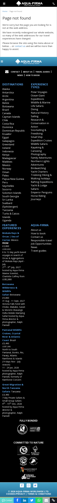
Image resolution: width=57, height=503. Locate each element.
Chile (5, 120)
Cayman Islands (11, 116)
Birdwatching (38, 168)
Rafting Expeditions (42, 182)
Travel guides (38, 250)
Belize (5, 103)
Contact (15, 72)
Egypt (5, 137)
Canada (6, 113)
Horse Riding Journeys (38, 197)
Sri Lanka (7, 199)
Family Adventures (41, 157)
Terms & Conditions (39, 493)
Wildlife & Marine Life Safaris (40, 104)
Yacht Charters (39, 171)
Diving (34, 109)
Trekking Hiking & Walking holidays (41, 176)
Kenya (5, 154)
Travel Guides (42, 72)
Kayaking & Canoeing (37, 149)
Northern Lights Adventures (40, 163)
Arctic (5, 96)
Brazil (5, 109)
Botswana (8, 106)
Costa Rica (8, 123)
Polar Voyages (39, 92)
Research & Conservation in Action (40, 123)
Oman (5, 172)
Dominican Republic (13, 130)
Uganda (6, 220)
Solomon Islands (11, 193)
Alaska (6, 89)
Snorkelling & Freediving (38, 131)
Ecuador (7, 134)
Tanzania (7, 210)
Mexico (6, 165)
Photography (38, 154)
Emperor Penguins (41, 192)
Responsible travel (41, 240)
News (20, 75)
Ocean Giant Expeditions (38, 97)
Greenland (8, 144)
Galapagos (8, 141)
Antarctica (8, 92)
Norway (6, 168)
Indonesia (8, 151)
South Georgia (10, 196)
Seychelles (8, 186)
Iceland (6, 148)
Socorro (6, 189)
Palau (5, 175)
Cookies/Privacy (15, 493)
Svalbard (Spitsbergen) (10, 204)
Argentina (8, 99)
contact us (20, 46)
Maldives (7, 161)
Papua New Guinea (13, 179)
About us (36, 230)
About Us (27, 72)
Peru (5, 182)
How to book (33, 75)
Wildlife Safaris (39, 144)
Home (4, 11)
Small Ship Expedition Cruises (41, 138)
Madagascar (9, 158)
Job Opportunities (41, 243)
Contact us (37, 237)
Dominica (7, 127)
